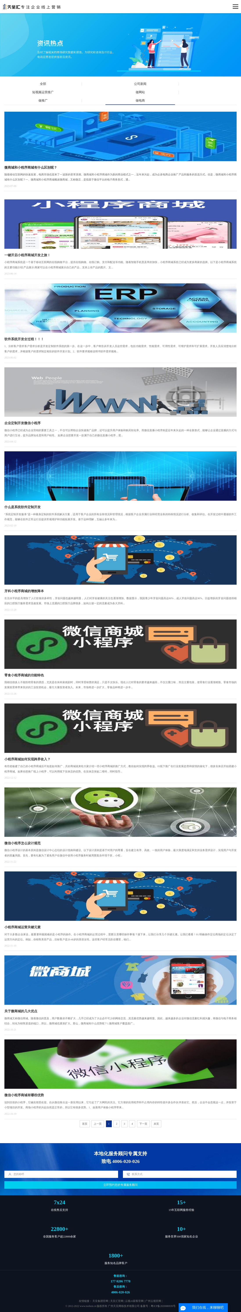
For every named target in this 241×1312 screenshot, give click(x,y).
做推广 (43, 100)
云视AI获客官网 (134, 1301)
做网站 (140, 92)
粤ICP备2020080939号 (163, 1306)
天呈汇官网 (116, 1301)
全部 (43, 84)
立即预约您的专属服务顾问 (120, 1184)
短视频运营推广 (43, 92)
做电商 (140, 100)
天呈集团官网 (100, 1301)
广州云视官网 (153, 1301)
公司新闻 (140, 84)
